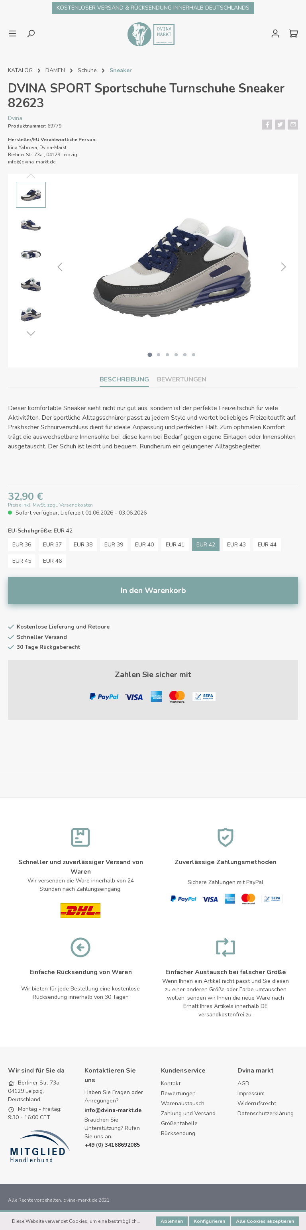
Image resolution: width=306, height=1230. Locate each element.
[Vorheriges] (60, 267)
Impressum (251, 1094)
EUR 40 (144, 545)
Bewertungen (178, 1094)
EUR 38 (83, 545)
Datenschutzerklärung (265, 1114)
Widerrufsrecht (256, 1104)
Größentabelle (179, 1124)
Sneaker (121, 70)
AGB (243, 1084)
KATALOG (20, 70)
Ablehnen (172, 1221)
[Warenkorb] (291, 33)
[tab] (124, 379)
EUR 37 (52, 545)
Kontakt (170, 1084)
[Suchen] (31, 33)
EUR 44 (267, 545)
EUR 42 (205, 545)
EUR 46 (52, 561)
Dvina (15, 118)
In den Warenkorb (153, 591)
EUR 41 (175, 545)
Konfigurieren (209, 1221)
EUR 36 (21, 545)
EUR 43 (236, 545)
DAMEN (55, 70)
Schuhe (87, 70)
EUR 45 (21, 561)
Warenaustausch (182, 1104)
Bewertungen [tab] (181, 379)
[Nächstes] (284, 267)
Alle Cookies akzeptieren (265, 1221)
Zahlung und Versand (188, 1114)
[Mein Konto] (275, 33)
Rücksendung (178, 1134)
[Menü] (15, 33)
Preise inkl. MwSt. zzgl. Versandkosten (50, 505)
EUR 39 (113, 545)
